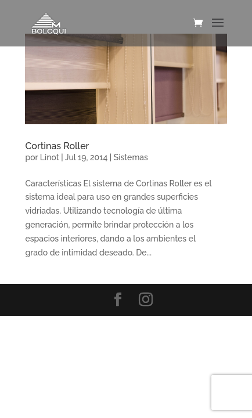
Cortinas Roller (57, 146)
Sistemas (131, 157)
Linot (49, 157)
